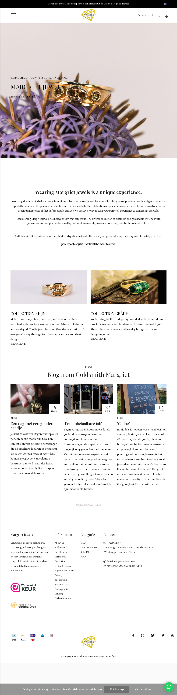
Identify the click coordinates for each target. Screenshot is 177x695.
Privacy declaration (61, 577)
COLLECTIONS (89, 547)
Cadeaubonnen (63, 598)
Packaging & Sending (61, 591)
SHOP (84, 543)
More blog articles (88, 505)
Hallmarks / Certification (61, 550)
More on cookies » (143, 689)
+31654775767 (113, 543)
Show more (18, 344)
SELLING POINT (85, 554)
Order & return (63, 566)
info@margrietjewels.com (121, 561)
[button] (13, 15)
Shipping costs (63, 584)
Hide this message (116, 689)
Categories (88, 534)
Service (142, 15)
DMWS (102, 656)
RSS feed (111, 656)
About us (59, 543)
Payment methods (64, 570)
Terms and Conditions (61, 559)
